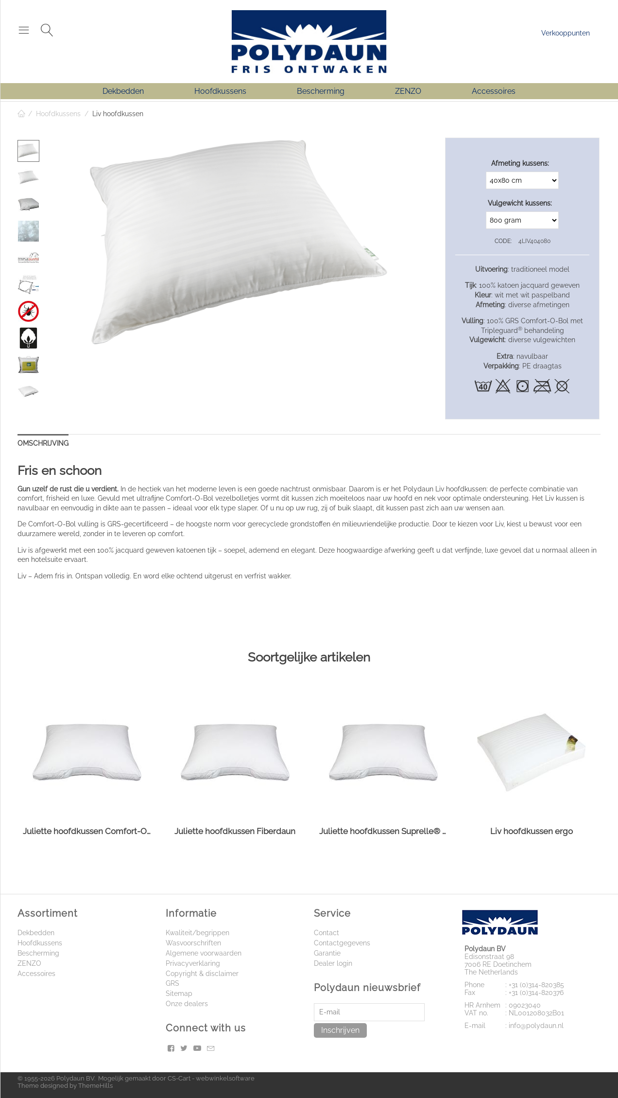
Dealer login (333, 963)
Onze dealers (187, 1004)
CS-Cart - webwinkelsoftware (211, 1078)
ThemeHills (95, 1085)
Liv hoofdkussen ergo (531, 831)
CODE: (503, 241)
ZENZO (408, 91)
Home (21, 114)
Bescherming (320, 91)
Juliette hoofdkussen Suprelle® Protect (383, 831)
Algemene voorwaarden (203, 953)
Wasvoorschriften (193, 943)
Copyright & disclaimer (202, 973)
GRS (172, 983)
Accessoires (493, 91)
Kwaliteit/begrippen (197, 933)
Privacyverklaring (193, 963)
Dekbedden (123, 91)
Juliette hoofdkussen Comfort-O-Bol (87, 831)
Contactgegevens (342, 943)
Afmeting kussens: (520, 163)
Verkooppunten (565, 33)
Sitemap (179, 993)
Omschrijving (43, 443)
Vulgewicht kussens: (520, 203)
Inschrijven (340, 1030)
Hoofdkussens (220, 91)
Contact (326, 933)
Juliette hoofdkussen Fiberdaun (234, 831)
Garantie (327, 953)
